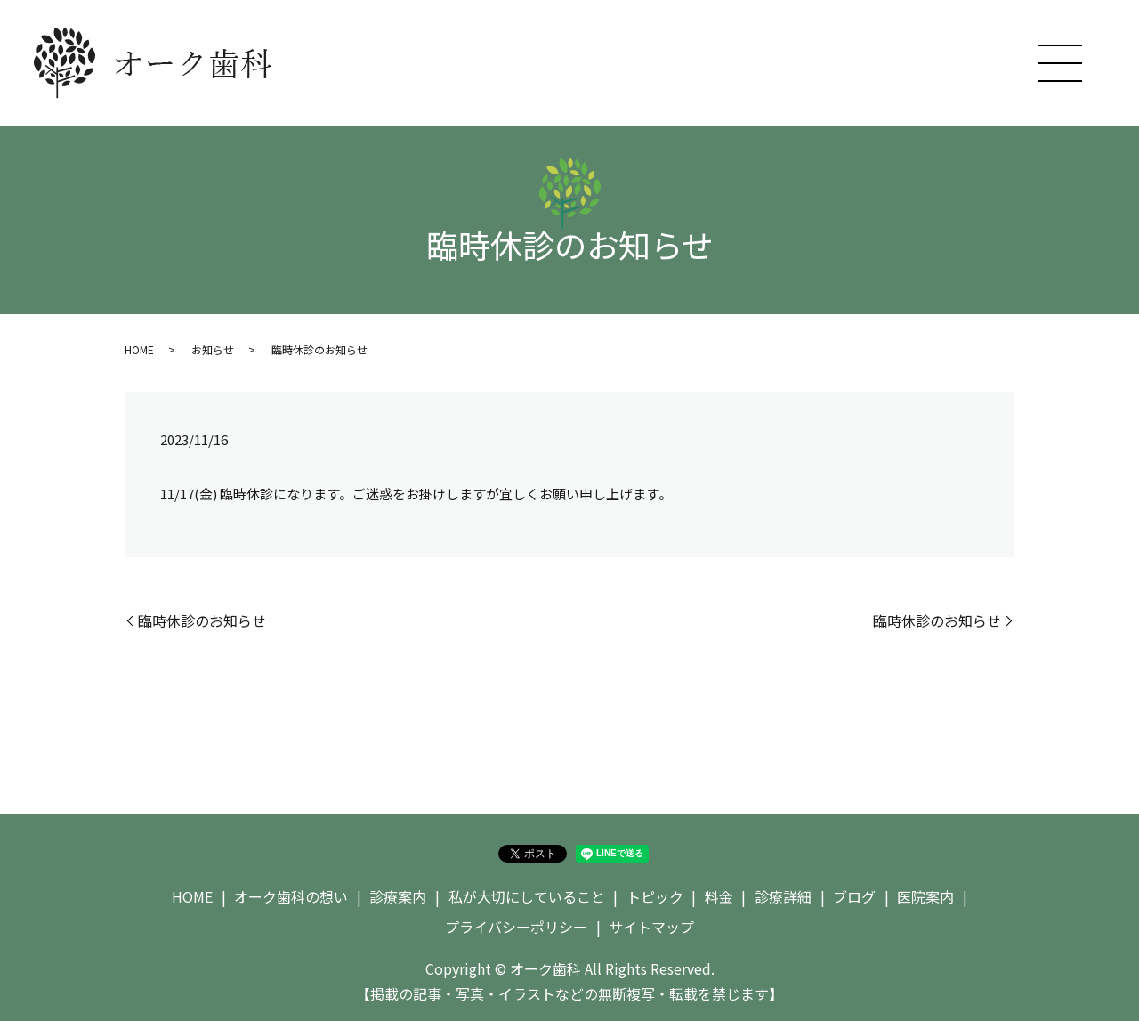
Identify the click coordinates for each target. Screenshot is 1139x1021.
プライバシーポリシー (516, 926)
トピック (654, 896)
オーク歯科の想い (291, 896)
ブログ (854, 896)
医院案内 (925, 896)
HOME (139, 349)
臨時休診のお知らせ (202, 620)
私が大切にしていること (526, 896)
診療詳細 (783, 896)
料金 (719, 896)
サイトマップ (651, 926)
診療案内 (397, 896)
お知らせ (212, 349)
